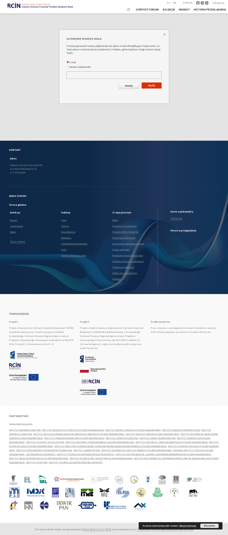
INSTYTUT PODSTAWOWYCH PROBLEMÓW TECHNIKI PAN (44, 450)
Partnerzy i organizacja (124, 226)
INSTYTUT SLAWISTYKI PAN (86, 450)
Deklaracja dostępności (125, 273)
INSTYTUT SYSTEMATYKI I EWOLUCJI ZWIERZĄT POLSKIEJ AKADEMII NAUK (136, 450)
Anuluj (128, 85)
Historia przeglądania (210, 9)
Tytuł (63, 220)
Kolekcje (169, 9)
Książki (13, 220)
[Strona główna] (128, 9)
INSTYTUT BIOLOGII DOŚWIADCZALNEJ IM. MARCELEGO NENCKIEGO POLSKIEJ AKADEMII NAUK (79, 434)
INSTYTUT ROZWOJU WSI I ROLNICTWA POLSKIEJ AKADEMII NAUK (101, 458)
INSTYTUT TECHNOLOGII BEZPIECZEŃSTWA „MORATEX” (76, 462)
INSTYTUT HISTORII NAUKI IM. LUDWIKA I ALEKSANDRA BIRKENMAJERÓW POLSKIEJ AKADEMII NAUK (163, 454)
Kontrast (187, 2)
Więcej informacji (188, 526)
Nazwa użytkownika (79, 67)
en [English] (174, 3)
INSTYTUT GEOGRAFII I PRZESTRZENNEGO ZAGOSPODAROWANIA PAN (100, 442)
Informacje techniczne (124, 237)
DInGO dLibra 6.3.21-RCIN (96, 529)
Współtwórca (68, 232)
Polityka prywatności (123, 267)
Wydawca (66, 237)
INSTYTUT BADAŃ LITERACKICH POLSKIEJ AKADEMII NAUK (133, 430)
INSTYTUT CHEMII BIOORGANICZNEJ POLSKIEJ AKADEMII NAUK (74, 438)
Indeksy (184, 9)
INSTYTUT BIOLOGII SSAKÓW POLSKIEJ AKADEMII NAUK (153, 434)
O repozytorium (147, 9)
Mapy (13, 232)
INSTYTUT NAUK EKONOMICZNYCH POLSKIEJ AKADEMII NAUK (39, 458)
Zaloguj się (218, 2)
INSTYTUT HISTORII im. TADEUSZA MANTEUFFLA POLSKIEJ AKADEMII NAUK (172, 442)
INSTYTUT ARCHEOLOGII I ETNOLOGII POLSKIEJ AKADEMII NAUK (73, 430)
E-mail (71, 62)
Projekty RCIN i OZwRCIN (125, 232)
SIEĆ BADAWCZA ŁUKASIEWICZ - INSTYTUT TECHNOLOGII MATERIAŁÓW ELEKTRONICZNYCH (70, 454)
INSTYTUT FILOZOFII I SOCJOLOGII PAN (45, 442)
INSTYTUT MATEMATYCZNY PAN (25, 430)
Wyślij (151, 85)
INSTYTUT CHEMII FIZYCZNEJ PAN (122, 438)
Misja (115, 220)
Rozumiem (209, 526)
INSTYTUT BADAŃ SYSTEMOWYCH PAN (181, 430)
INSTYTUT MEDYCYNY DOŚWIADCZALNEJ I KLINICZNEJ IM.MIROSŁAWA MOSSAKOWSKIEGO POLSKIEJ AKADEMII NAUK (111, 446)
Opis (63, 249)
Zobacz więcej (17, 241)
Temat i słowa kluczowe (73, 255)
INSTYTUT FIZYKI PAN (37, 462)
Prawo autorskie (121, 249)
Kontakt (116, 279)
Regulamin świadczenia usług (127, 255)
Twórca (65, 226)
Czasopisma (16, 226)
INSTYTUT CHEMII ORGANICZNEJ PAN (158, 438)
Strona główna (17, 204)
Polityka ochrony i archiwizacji (128, 261)
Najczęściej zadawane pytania (128, 243)
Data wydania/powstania (74, 243)
